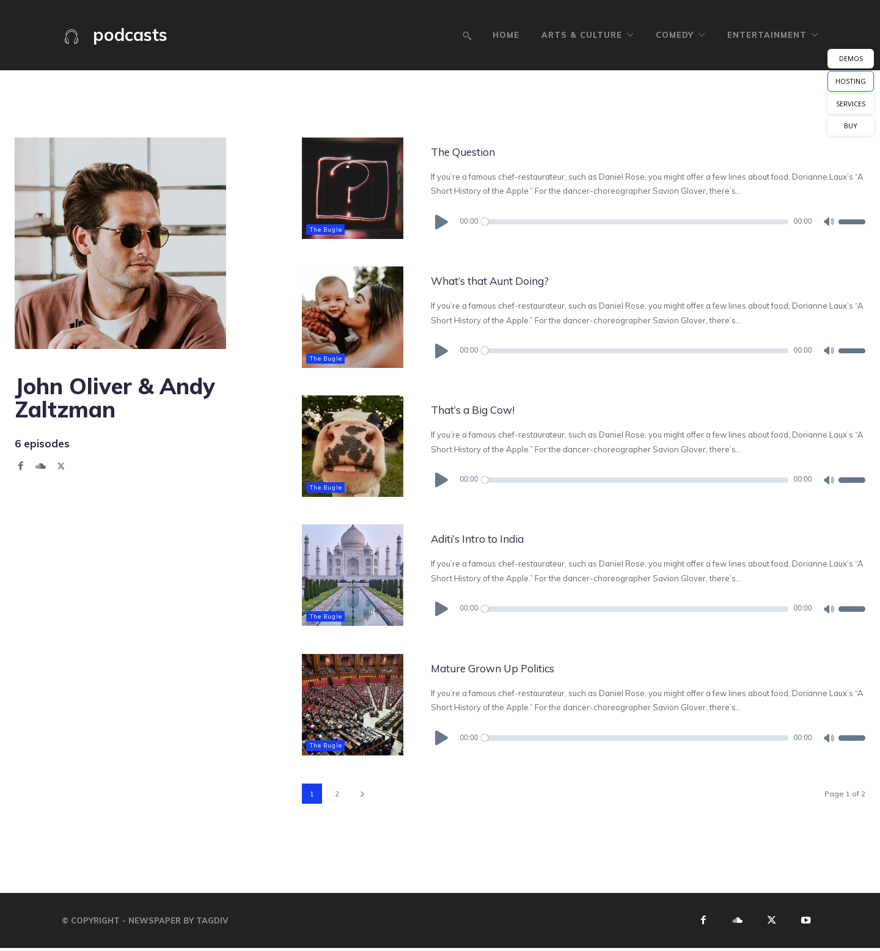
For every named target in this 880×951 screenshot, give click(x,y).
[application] (648, 221)
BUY (850, 125)
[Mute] (828, 221)
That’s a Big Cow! (495, 408)
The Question (480, 151)
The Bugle (327, 229)
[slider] (635, 221)
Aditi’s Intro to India (501, 537)
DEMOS (851, 58)
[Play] (442, 221)
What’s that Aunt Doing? (522, 280)
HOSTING (850, 81)
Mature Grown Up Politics (524, 666)
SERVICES (850, 103)
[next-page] (362, 793)
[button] (467, 35)
